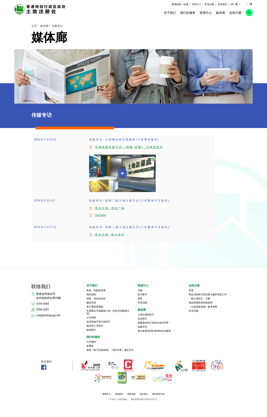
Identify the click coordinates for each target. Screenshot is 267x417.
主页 (34, 26)
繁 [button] (236, 4)
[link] (40, 9)
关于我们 (92, 285)
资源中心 (143, 285)
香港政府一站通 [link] (180, 4)
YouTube (100, 215)
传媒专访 (57, 26)
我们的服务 (93, 337)
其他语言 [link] (222, 4)
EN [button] (232, 4)
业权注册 (194, 285)
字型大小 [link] (196, 4)
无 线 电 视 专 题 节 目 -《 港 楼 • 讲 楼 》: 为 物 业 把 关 (129, 147)
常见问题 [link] (209, 4)
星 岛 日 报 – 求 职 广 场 (109, 208)
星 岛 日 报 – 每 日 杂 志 (109, 234)
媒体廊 (44, 26)
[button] (243, 4)
